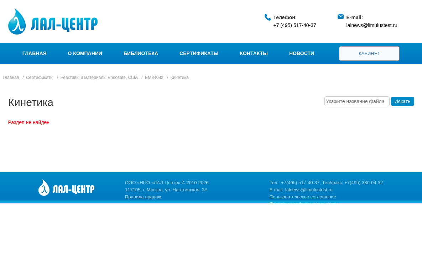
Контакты (254, 53)
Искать (403, 101)
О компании (85, 53)
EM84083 (154, 77)
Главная (34, 53)
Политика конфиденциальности (304, 204)
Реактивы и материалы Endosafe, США (99, 77)
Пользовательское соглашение (303, 196)
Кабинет (369, 53)
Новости (301, 53)
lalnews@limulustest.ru (372, 25)
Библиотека (141, 53)
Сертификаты (198, 53)
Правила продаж (143, 196)
